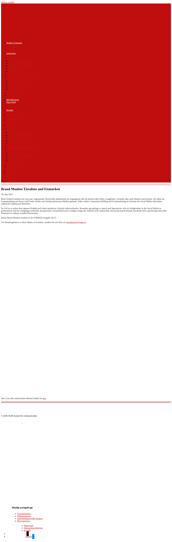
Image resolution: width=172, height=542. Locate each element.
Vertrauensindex (16, 71)
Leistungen (11, 53)
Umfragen (12, 57)
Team (10, 106)
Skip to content (7, 2)
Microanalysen (14, 93)
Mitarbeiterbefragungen (19, 61)
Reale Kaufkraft (15, 81)
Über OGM (11, 102)
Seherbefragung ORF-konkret (21, 63)
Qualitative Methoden (17, 95)
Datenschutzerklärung (33, 528)
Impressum (28, 525)
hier (44, 398)
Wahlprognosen (16, 68)
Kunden (11, 49)
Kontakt (9, 110)
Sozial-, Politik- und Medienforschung (24, 77)
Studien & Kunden (14, 43)
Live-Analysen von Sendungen (22, 66)
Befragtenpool (12, 99)
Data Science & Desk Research (21, 75)
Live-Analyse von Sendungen (21, 84)
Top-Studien (13, 47)
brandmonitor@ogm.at (76, 222)
